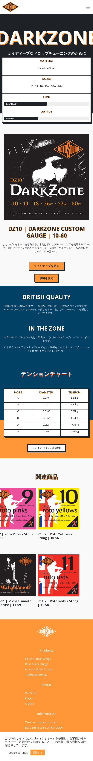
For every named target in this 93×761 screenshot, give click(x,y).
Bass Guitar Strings (36, 664)
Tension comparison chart (41, 722)
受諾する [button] (37, 752)
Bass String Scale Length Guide (44, 727)
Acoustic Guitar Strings (38, 669)
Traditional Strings (36, 674)
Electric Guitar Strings (38, 659)
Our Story (31, 693)
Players (29, 698)
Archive (29, 703)
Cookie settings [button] (18, 752)
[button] (88, 7)
